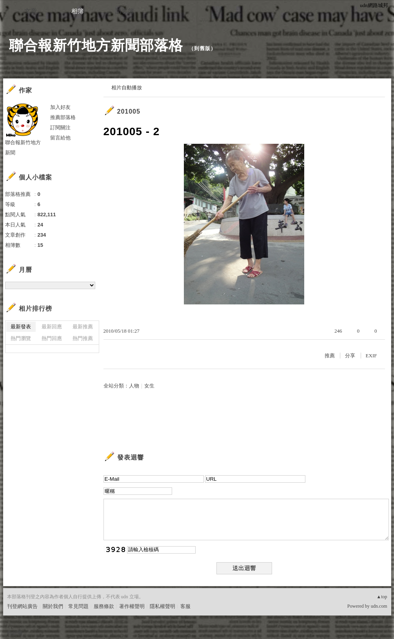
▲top (381, 596)
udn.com (379, 606)
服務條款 (104, 606)
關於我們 (53, 606)
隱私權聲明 (162, 606)
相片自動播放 (126, 88)
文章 (30, 11)
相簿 (77, 11)
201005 (128, 111)
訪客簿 (124, 11)
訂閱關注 (60, 127)
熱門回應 (52, 338)
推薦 (330, 355)
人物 (134, 386)
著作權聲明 (132, 606)
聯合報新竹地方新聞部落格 (96, 45)
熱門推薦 (83, 338)
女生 (149, 386)
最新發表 (21, 326)
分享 (350, 355)
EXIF (371, 355)
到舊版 (202, 48)
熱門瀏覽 (21, 338)
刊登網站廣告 (22, 606)
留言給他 (60, 138)
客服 (185, 606)
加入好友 (60, 107)
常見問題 (78, 606)
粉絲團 (14, 633)
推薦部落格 (63, 117)
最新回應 (52, 326)
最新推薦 (83, 326)
